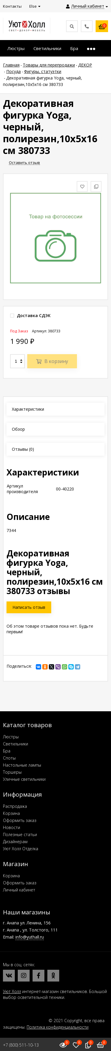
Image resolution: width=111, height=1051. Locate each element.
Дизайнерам (15, 841)
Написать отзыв (28, 607)
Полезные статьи (20, 834)
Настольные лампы (22, 765)
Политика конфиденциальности (58, 1027)
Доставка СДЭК (30, 315)
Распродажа (15, 806)
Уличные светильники (24, 779)
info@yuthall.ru (29, 937)
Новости (11, 827)
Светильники (15, 744)
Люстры (11, 737)
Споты (9, 758)
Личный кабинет (19, 890)
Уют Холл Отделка (20, 848)
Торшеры (12, 772)
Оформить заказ (19, 820)
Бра (6, 751)
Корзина (11, 813)
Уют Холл (12, 991)
